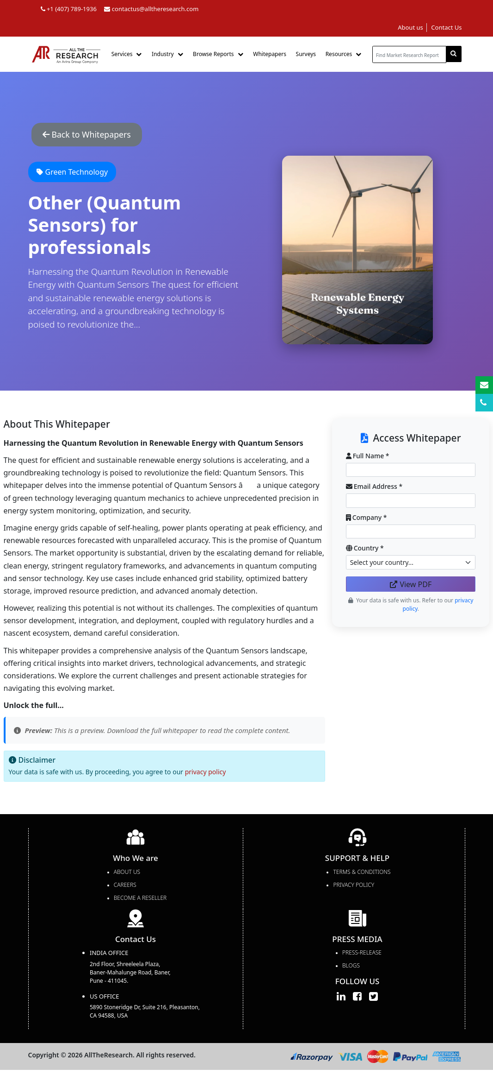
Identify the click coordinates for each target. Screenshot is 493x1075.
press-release (362, 954)
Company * (366, 518)
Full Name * (367, 457)
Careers (125, 886)
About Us (127, 873)
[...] (409, 54)
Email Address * (374, 488)
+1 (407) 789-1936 (69, 9)
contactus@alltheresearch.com (151, 9)
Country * (365, 549)
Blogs (351, 967)
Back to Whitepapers (93, 135)
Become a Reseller (140, 899)
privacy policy (205, 773)
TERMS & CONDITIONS (361, 873)
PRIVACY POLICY (353, 886)
